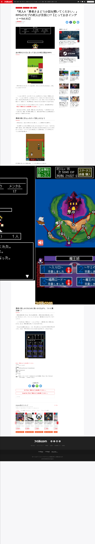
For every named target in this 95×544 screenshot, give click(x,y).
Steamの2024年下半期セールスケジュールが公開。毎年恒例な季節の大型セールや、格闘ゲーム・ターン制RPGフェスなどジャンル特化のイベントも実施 (67, 65)
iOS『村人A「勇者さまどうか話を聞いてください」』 (35, 395)
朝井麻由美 (19, 27)
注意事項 (51, 451)
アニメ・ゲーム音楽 (45, 416)
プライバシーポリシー (40, 451)
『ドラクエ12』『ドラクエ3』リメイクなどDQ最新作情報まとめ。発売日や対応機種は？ (63, 84)
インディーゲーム (19, 13)
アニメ (38, 416)
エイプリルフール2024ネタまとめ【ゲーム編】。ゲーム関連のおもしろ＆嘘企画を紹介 (74, 84)
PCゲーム (23, 1)
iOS (31, 13)
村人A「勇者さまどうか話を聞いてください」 (25, 368)
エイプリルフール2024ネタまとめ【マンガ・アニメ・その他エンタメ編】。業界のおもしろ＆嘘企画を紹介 (63, 97)
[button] (57, 428)
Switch (18, 1)
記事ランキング (63, 35)
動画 (43, 1)
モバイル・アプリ (26, 13)
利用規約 (46, 451)
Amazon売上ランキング (22, 411)
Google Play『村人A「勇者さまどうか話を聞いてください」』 (35, 398)
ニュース (39, 1)
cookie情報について (57, 451)
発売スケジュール (29, 1)
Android (35, 13)
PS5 (20, 1)
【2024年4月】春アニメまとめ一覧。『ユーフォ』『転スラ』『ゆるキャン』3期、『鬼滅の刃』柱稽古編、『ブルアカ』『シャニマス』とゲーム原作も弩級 (74, 110)
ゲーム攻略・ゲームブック (25, 416)
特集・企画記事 (47, 1)
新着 (15, 1)
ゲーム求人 (35, 1)
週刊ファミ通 (54, 1)
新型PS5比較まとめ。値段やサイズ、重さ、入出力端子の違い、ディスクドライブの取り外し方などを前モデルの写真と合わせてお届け (63, 110)
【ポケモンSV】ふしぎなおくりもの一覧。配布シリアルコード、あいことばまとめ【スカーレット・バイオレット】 (68, 48)
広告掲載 (63, 451)
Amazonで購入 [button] (20, 437)
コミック (33, 416)
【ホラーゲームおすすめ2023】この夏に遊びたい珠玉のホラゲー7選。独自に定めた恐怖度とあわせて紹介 (74, 97)
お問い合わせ (33, 451)
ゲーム (18, 416)
